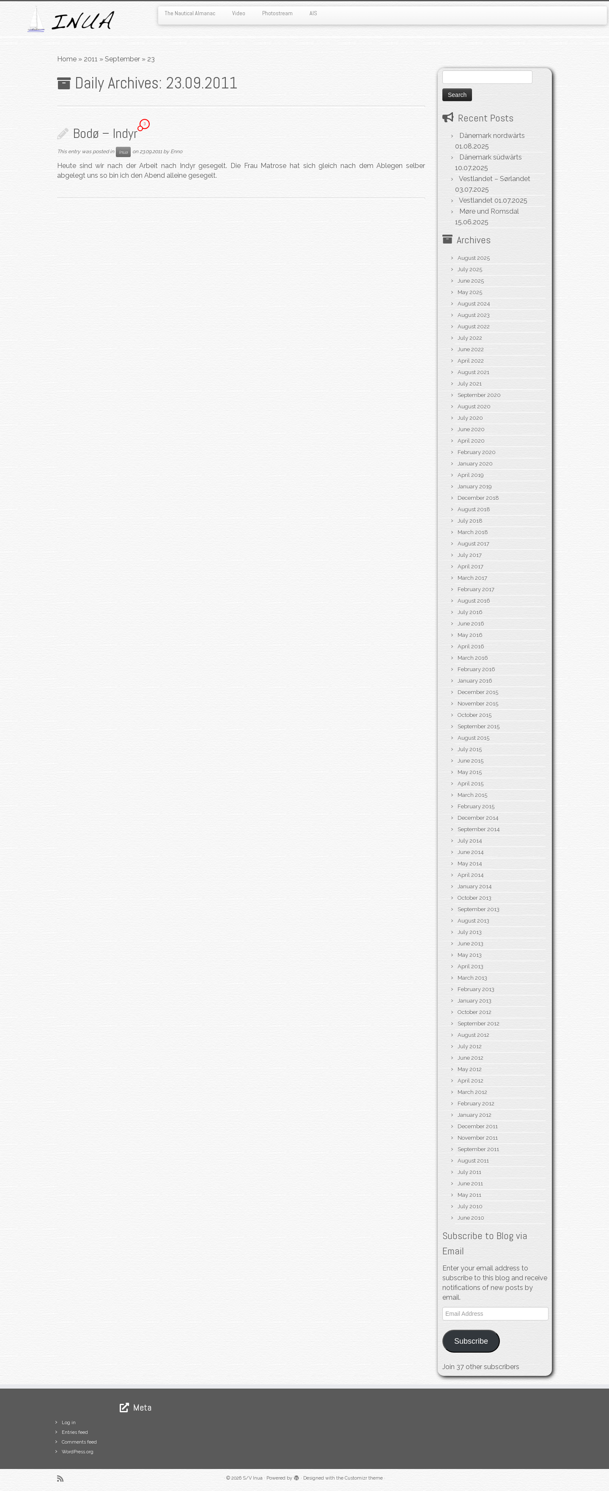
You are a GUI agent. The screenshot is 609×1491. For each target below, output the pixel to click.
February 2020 (477, 452)
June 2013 (470, 943)
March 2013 (472, 978)
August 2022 (474, 326)
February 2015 (476, 806)
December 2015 (478, 692)
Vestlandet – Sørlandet (494, 179)
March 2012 (472, 1092)
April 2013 (470, 966)
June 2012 (470, 1058)
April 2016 (471, 646)
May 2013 (470, 955)
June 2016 (471, 623)
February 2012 (476, 1103)
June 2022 (471, 349)
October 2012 (474, 1012)
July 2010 (470, 1206)
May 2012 (470, 1069)
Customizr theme (364, 1478)
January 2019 (475, 486)
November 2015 (478, 703)
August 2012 (473, 1035)
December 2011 (478, 1126)
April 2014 (471, 875)
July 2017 (470, 555)
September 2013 (478, 909)
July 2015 (470, 749)
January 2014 (475, 886)
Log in (69, 1422)
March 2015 (472, 795)
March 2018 (473, 532)
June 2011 (470, 1183)
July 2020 (470, 418)
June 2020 (471, 429)
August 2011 (473, 1161)
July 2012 (470, 1046)
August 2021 (473, 372)
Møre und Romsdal (489, 211)
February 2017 (476, 589)
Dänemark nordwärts (492, 136)
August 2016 (474, 601)
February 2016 (476, 669)
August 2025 (474, 258)
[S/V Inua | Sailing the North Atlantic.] (70, 19)
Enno (176, 151)
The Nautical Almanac (190, 13)
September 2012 (478, 1023)
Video (238, 13)
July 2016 (470, 612)
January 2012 (474, 1115)
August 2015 (473, 738)
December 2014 (478, 818)
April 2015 (470, 783)
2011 (91, 59)
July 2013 (470, 932)
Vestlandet (476, 200)
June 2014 (471, 852)
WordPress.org (77, 1452)
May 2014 (470, 863)
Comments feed (79, 1442)
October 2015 (474, 715)
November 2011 (478, 1138)
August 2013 (473, 921)
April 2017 (470, 566)
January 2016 (475, 681)
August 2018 (474, 509)
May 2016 (470, 635)
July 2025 (470, 269)
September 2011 (478, 1149)
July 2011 (469, 1172)
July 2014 (470, 841)
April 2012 (470, 1081)
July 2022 (470, 338)
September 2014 (479, 829)
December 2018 (478, 498)
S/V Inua (253, 1478)
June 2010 (471, 1218)
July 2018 (470, 521)
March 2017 (472, 578)
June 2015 (470, 761)
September (122, 59)
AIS (313, 13)
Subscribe (471, 1341)
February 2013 (476, 989)
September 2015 (478, 726)
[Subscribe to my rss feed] (63, 1478)
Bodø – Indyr (105, 133)
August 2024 (474, 303)
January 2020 (475, 463)
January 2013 (474, 1001)
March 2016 (473, 658)
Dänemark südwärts (490, 157)
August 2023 (474, 315)
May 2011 (469, 1195)
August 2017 (473, 543)
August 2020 (474, 406)
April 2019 (471, 475)
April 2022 (471, 361)
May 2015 (470, 772)
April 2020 (471, 441)
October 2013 (474, 898)
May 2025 (470, 292)
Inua (123, 151)
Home (67, 59)
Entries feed (75, 1432)
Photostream (277, 13)
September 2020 (479, 395)
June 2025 (471, 281)
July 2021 (470, 383)
